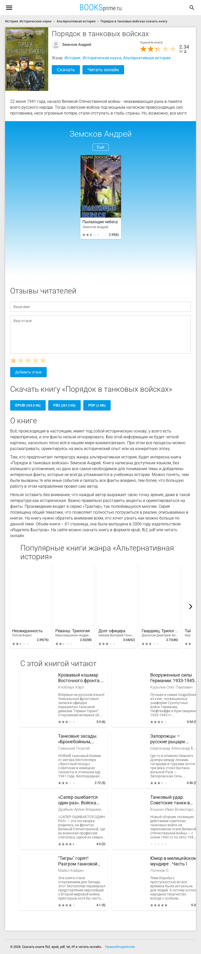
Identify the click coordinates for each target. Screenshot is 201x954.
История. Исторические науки (92, 57)
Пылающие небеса (100, 222)
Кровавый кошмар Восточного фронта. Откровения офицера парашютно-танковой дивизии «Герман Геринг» (81, 678)
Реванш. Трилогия (73, 633)
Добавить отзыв (28, 372)
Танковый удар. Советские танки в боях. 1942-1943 (170, 800)
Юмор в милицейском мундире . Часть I (173, 860)
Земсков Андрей (76, 44)
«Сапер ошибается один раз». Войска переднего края (78, 800)
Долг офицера (116, 633)
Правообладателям (120, 947)
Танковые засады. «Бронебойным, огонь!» (78, 739)
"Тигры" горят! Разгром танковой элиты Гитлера (77, 861)
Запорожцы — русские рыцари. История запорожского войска (173, 739)
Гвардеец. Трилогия (160, 633)
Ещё (100, 147)
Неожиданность (27, 633)
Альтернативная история (147, 57)
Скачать (66, 69)
